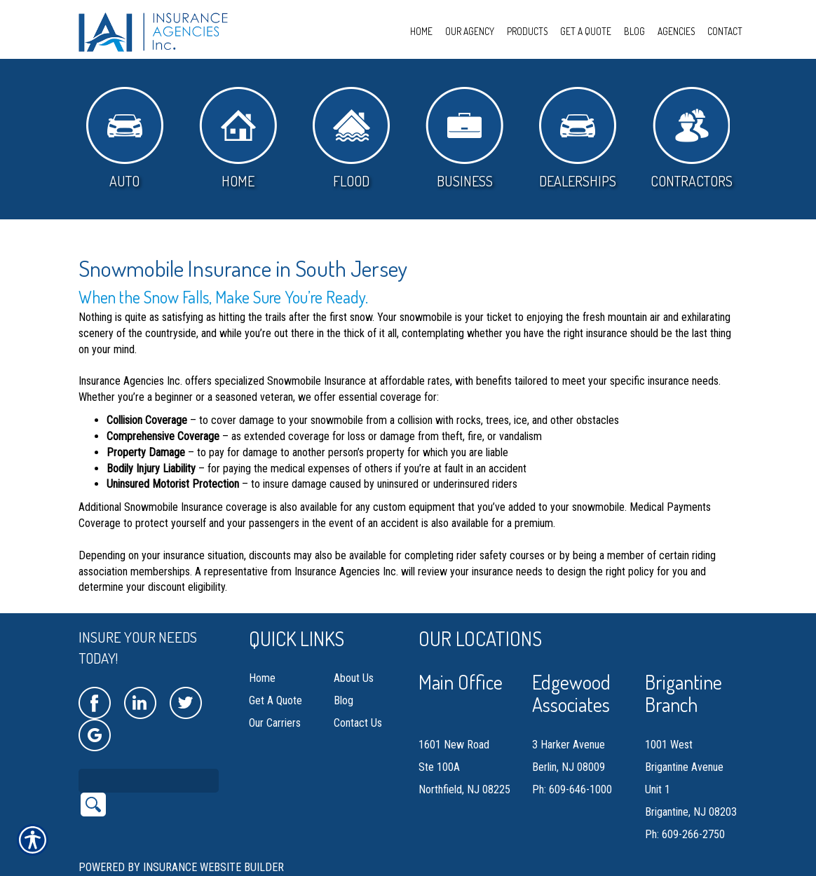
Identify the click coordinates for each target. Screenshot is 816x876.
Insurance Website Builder (213, 867)
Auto (124, 138)
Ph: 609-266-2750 (685, 834)
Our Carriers (275, 723)
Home (238, 138)
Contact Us (358, 723)
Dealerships (577, 138)
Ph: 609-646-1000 (572, 789)
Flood (351, 138)
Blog (343, 700)
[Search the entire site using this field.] (149, 781)
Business (464, 138)
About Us (354, 678)
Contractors (692, 138)
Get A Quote (275, 700)
